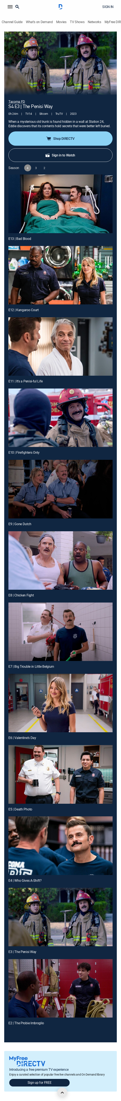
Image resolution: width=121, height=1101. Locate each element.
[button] (10, 6)
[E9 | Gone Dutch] (60, 489)
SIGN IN (107, 6)
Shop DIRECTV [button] (60, 138)
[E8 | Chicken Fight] (60, 560)
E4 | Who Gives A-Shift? (25, 880)
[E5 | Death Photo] (60, 774)
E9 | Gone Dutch (19, 524)
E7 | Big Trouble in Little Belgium (31, 666)
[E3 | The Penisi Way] (60, 917)
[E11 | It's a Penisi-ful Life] (60, 346)
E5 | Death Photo (20, 809)
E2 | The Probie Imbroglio (26, 1023)
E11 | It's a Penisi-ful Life (25, 381)
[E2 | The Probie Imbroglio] (60, 988)
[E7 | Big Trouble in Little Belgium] (60, 632)
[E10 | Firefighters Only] (60, 418)
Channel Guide (12, 22)
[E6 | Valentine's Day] (60, 703)
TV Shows (77, 22)
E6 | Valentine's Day (22, 737)
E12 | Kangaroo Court (23, 310)
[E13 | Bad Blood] (60, 203)
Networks (94, 22)
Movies (61, 22)
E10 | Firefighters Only (24, 452)
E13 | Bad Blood (19, 238)
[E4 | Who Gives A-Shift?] (60, 845)
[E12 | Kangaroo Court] (60, 275)
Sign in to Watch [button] (60, 155)
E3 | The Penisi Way (22, 951)
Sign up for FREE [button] (40, 1082)
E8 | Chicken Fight (21, 595)
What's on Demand (39, 22)
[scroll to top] (62, 1092)
